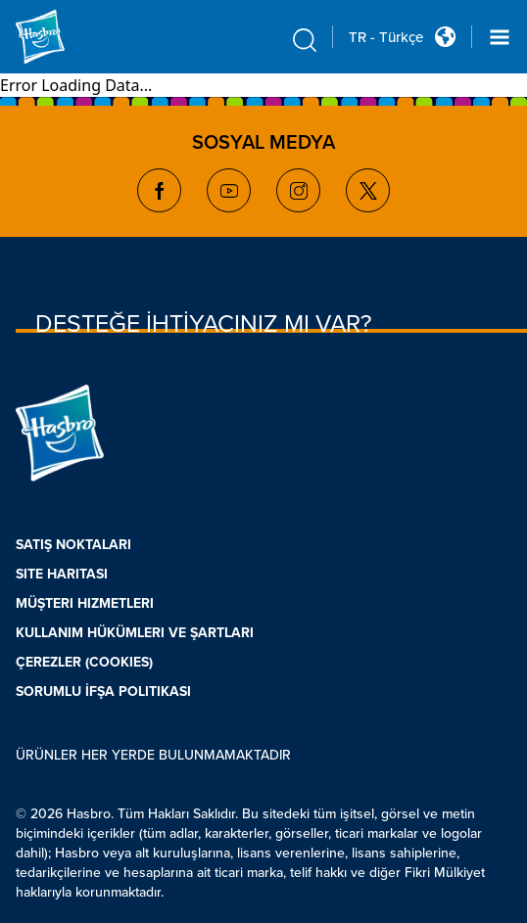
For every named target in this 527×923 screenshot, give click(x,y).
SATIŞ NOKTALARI (73, 544)
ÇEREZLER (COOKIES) (84, 662)
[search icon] (304, 39)
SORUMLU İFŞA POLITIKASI (103, 691)
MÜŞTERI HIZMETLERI (85, 603)
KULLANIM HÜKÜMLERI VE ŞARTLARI (135, 632)
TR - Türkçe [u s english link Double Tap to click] (386, 37)
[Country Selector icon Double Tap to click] (445, 36)
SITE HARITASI (62, 574)
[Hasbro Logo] (63, 37)
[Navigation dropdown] (499, 37)
